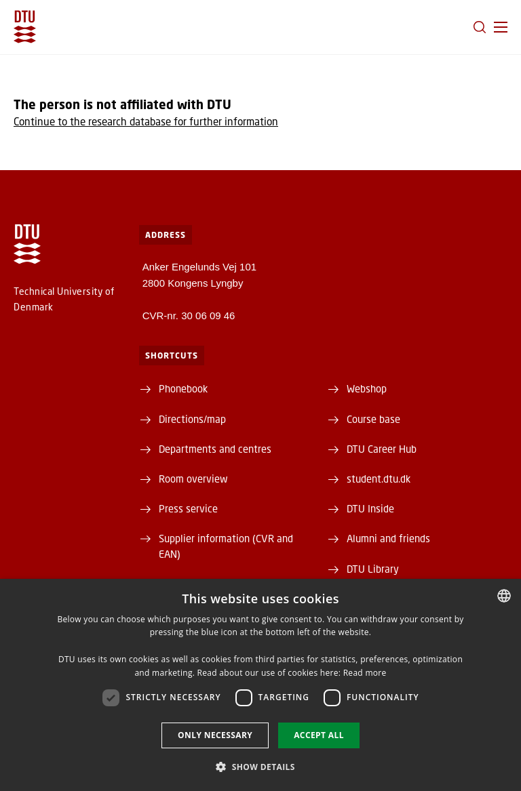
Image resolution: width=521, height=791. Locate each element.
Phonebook (183, 388)
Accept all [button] (319, 735)
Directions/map (192, 419)
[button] (500, 27)
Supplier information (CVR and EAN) (226, 545)
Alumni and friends (388, 538)
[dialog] (260, 685)
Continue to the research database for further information (146, 121)
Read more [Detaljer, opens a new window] (365, 672)
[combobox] (504, 596)
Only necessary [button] (215, 735)
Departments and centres (215, 449)
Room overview (193, 478)
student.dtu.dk (378, 478)
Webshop (367, 388)
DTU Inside (370, 508)
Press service (188, 508)
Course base (373, 419)
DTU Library (373, 569)
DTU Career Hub (382, 449)
